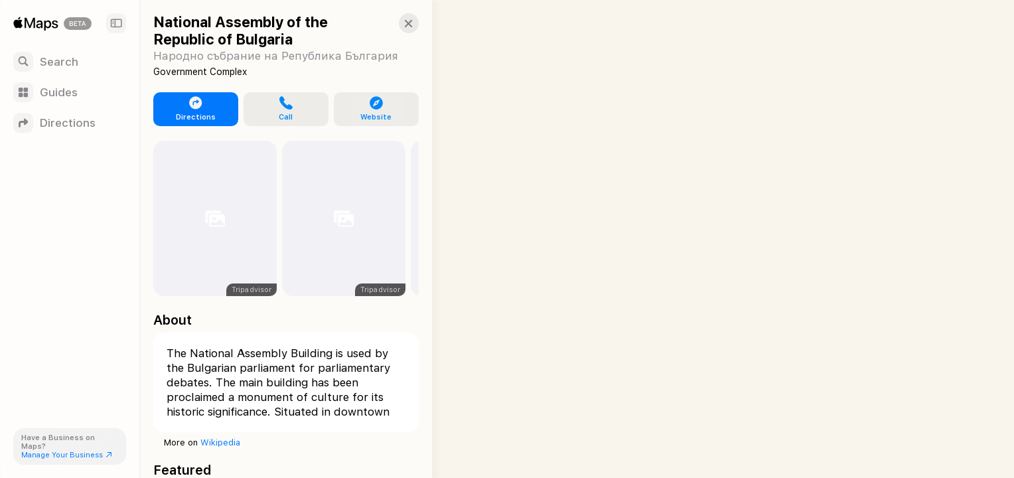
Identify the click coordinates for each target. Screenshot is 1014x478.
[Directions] (70, 123)
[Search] (70, 61)
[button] (395, 23)
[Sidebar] (116, 23)
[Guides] (70, 92)
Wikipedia (220, 442)
